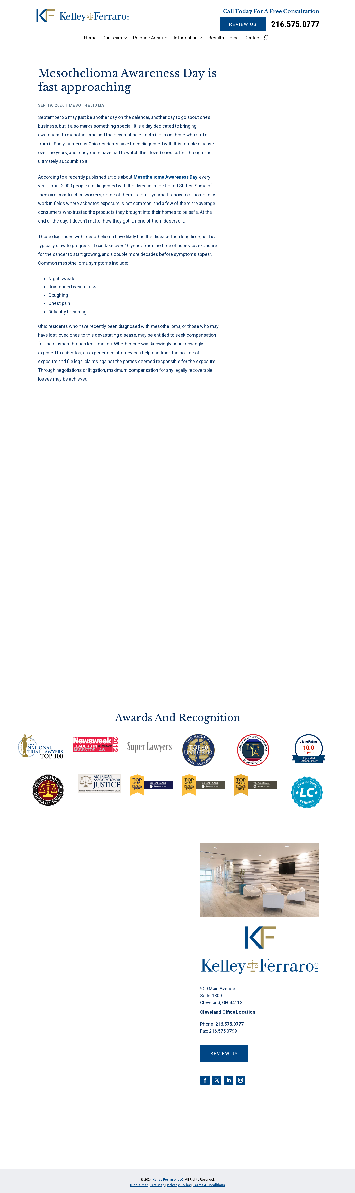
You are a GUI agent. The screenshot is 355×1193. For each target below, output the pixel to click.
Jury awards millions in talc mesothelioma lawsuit (279, 249)
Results (216, 38)
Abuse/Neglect (267, 294)
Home (90, 38)
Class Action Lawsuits (274, 348)
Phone (55, 999)
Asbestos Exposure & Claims (274, 307)
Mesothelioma (87, 105)
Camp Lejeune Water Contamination (273, 323)
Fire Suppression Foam (275, 401)
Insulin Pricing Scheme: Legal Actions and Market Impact (277, 193)
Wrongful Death (267, 529)
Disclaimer (56, 1103)
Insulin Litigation (268, 423)
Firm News (263, 412)
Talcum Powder (267, 508)
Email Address (65, 1027)
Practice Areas (148, 38)
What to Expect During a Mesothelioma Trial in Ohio (278, 173)
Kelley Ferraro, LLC (167, 1179)
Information (186, 38)
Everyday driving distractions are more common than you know (276, 214)
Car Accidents (266, 337)
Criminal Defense (269, 369)
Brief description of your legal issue (94, 1055)
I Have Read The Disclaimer (82, 1120)
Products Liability (269, 487)
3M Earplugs (264, 283)
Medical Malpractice (272, 433)
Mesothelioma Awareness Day (165, 177)
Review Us (243, 24)
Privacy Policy (83, 1103)
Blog (234, 38)
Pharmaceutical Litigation (277, 476)
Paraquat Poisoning (271, 465)
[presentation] (85, 1144)
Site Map (157, 1185)
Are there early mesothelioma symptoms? (279, 233)
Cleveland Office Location (227, 1012)
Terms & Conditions (209, 1185)
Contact (252, 38)
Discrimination (266, 380)
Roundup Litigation (270, 498)
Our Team (112, 38)
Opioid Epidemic (268, 455)
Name (54, 970)
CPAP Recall (264, 359)
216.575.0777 (295, 24)
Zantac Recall (265, 540)
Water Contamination (273, 519)
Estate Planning (267, 391)
